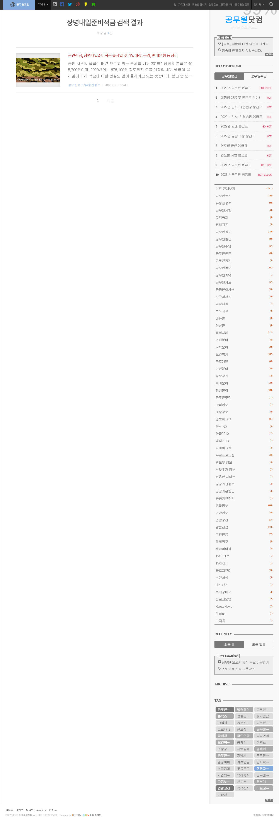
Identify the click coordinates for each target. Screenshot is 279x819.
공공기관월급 (244, 491)
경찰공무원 (244, 716)
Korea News (244, 606)
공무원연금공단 (226, 755)
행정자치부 (264, 768)
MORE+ (269, 54)
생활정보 (244, 505)
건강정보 (244, 512)
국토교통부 (264, 788)
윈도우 (241, 781)
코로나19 (224, 729)
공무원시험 (244, 210)
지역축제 (244, 217)
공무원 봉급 (264, 709)
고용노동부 (225, 781)
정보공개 (244, 375)
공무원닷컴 (19, 5)
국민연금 (244, 534)
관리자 (259, 4)
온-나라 (244, 426)
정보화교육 (244, 419)
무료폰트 (243, 768)
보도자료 (244, 311)
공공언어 (262, 735)
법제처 (261, 749)
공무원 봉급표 (264, 722)
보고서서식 (244, 296)
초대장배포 (244, 591)
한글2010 (244, 433)
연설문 (244, 325)
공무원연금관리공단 (264, 775)
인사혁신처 (264, 762)
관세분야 (244, 339)
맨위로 (53, 809)
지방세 (241, 755)
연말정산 (213, 4)
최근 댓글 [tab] (258, 644)
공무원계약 (244, 275)
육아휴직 (243, 775)
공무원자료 (244, 282)
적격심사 (243, 788)
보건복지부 (225, 742)
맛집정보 (244, 404)
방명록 (20, 809)
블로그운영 (244, 599)
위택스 (261, 742)
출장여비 (224, 762)
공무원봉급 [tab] (229, 76)
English (244, 613)
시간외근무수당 (226, 775)
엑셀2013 (244, 440)
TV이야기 (244, 563)
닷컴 (244, 19)
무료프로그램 (244, 455)
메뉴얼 (244, 318)
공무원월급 (244, 239)
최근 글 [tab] (229, 644)
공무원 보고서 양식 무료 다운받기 (245, 662)
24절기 (222, 722)
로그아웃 (41, 809)
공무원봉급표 (242, 4)
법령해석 (244, 303)
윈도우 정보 (244, 462)
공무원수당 (227, 4)
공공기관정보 (244, 483)
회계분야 (244, 383)
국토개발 (244, 361)
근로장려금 (244, 729)
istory (76, 815)
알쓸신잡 (244, 527)
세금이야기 (244, 548)
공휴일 (241, 742)
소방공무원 (225, 749)
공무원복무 (244, 267)
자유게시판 (184, 4)
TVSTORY (244, 555)
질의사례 (244, 332)
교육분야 (244, 347)
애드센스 (244, 584)
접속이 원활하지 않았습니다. (242, 50)
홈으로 (9, 809)
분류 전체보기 (244, 188)
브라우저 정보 (244, 469)
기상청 (222, 794)
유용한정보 (244, 202)
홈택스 (222, 716)
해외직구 (244, 541)
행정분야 (244, 390)
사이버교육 (244, 447)
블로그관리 (244, 570)
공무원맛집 (244, 397)
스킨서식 (244, 577)
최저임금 (262, 716)
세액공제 (243, 749)
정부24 (261, 781)
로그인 (30, 809)
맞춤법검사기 (199, 4)
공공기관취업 (244, 498)
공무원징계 (244, 260)
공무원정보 (244, 231)
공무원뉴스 (244, 195)
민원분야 (244, 368)
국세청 (222, 735)
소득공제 (224, 768)
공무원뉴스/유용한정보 (84, 85)
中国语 (244, 620)
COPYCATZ (268, 815)
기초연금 (243, 762)
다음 (111, 100)
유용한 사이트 (244, 476)
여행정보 (244, 411)
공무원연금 (244, 253)
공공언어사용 (244, 289)
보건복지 (244, 354)
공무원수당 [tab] (258, 76)
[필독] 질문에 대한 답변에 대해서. (246, 43)
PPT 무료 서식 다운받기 (238, 668)
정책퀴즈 (244, 224)
